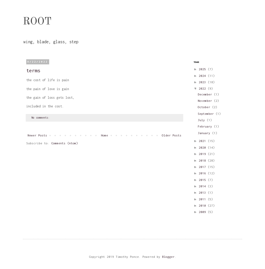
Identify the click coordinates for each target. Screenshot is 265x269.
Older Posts (171, 135)
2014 (203, 186)
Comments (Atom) (64, 143)
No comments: (41, 117)
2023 (203, 82)
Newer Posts (37, 135)
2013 (203, 192)
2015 (203, 179)
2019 (203, 153)
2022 (203, 88)
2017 (203, 166)
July (202, 120)
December (206, 94)
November (206, 100)
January (205, 133)
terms (33, 70)
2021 (203, 141)
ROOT (37, 22)
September (207, 113)
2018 (203, 160)
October (205, 107)
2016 (203, 173)
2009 (203, 212)
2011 (203, 199)
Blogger (168, 256)
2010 (203, 205)
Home (104, 135)
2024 (203, 75)
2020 (203, 147)
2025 (203, 69)
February (206, 126)
